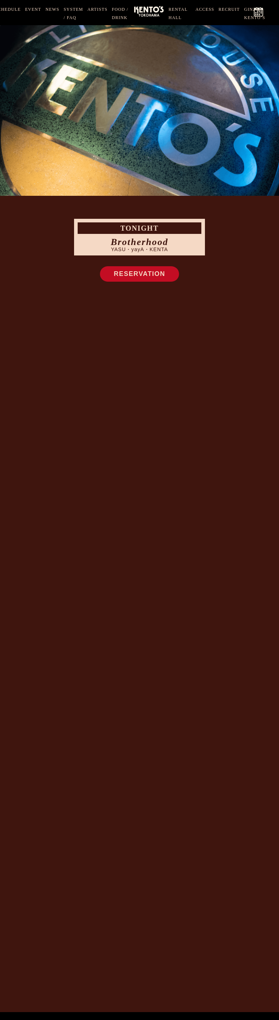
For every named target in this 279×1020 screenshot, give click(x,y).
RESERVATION (139, 273)
